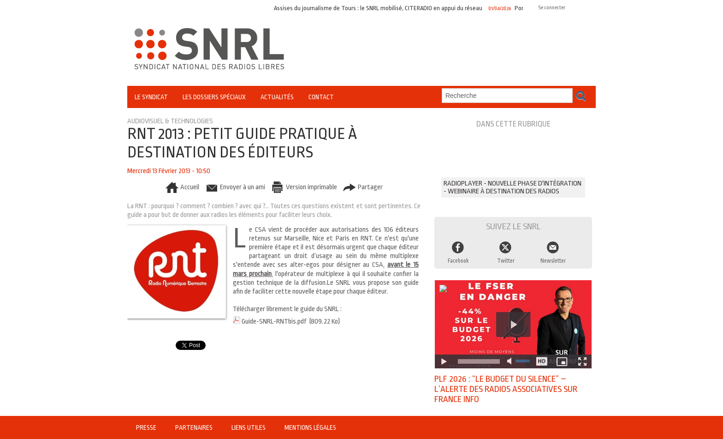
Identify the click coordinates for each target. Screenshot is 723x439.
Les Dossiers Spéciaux (214, 97)
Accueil (182, 187)
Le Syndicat (151, 97)
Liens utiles (249, 427)
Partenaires (194, 427)
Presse (147, 427)
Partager (363, 187)
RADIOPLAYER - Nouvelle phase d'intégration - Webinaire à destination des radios (512, 187)
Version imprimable (304, 187)
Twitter (506, 261)
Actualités (277, 97)
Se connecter (551, 8)
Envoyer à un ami (235, 187)
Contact (321, 97)
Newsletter (553, 261)
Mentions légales (310, 427)
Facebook (458, 261)
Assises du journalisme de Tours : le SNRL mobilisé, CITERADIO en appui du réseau (381, 8)
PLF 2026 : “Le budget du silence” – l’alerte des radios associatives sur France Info (505, 389)
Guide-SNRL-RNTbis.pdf (274, 321)
